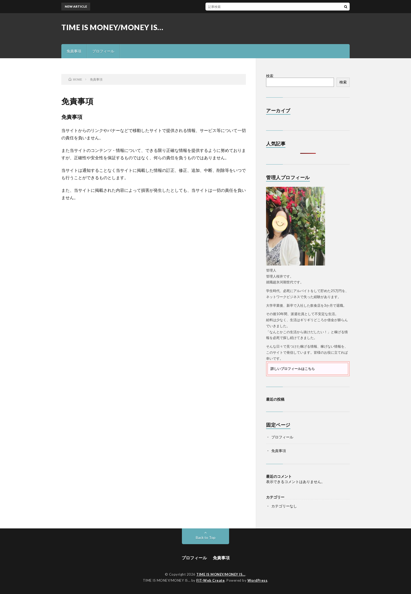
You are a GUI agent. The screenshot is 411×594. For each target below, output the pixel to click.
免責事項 (74, 51)
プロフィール (103, 51)
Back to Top (205, 537)
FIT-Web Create (210, 580)
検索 (269, 75)
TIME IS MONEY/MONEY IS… (112, 27)
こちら (310, 369)
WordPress (257, 580)
